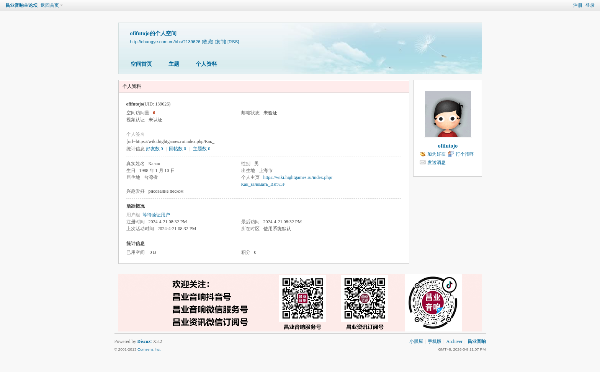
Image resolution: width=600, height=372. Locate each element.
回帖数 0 (177, 148)
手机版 (434, 341)
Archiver (454, 341)
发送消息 (436, 162)
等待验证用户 (156, 215)
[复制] (220, 41)
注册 (577, 5)
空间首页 (141, 64)
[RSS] (233, 41)
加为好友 (436, 154)
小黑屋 (416, 341)
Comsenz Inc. (149, 349)
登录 (590, 5)
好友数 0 (154, 148)
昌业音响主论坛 (21, 5)
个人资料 (206, 64)
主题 (173, 64)
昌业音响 (477, 341)
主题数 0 (201, 148)
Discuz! (144, 341)
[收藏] (207, 41)
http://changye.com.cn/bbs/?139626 (165, 41)
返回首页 (50, 5)
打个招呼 (465, 154)
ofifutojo (448, 146)
